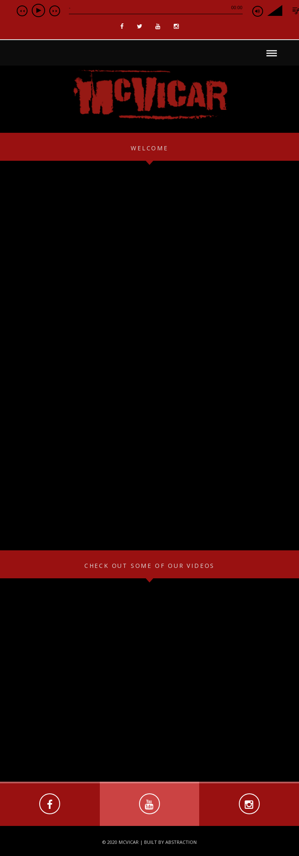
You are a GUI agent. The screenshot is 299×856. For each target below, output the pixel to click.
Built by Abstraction (170, 842)
